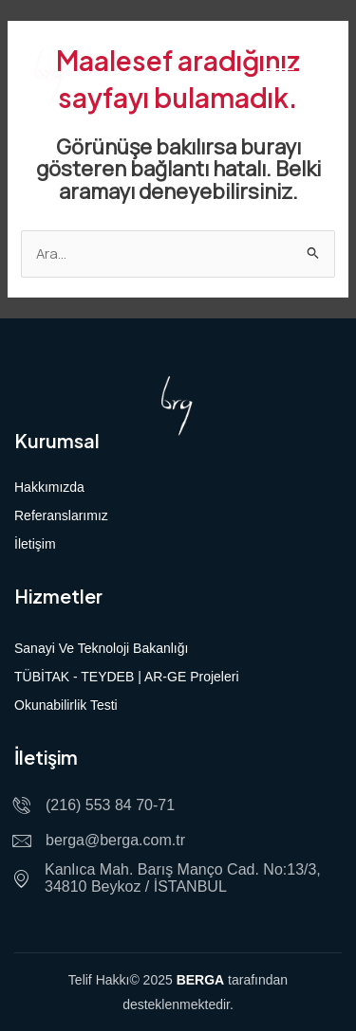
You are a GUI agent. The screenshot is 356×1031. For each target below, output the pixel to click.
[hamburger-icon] (280, 76)
